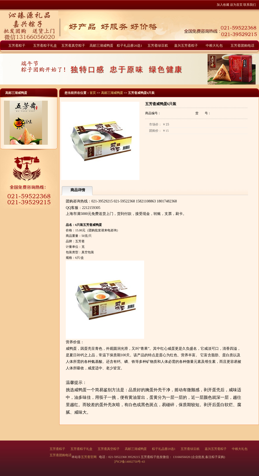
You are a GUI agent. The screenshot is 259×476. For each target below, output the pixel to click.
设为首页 (236, 5)
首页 (93, 93)
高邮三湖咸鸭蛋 (101, 45)
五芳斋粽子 (16, 45)
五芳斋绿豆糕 (158, 45)
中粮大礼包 (214, 45)
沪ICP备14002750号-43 (129, 461)
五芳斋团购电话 (242, 45)
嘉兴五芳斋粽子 (186, 45)
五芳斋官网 (89, 457)
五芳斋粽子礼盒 (45, 45)
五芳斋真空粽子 (73, 45)
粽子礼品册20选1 (129, 45)
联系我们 (249, 5)
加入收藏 (223, 5)
